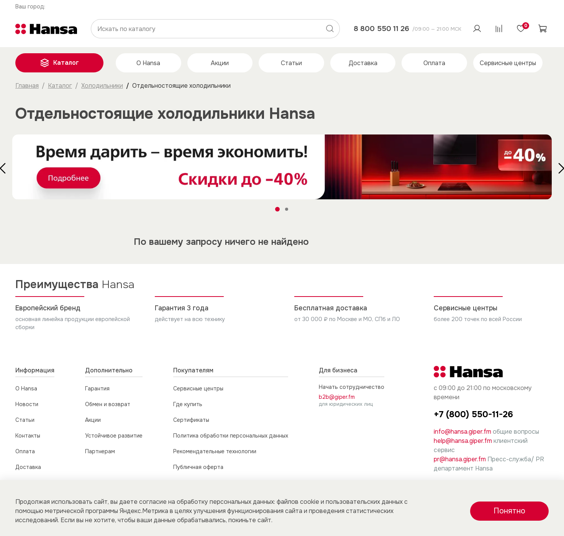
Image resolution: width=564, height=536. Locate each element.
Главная (27, 86)
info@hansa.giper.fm (462, 432)
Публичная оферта (198, 467)
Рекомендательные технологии (214, 451)
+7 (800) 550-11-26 (473, 414)
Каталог (59, 62)
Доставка (363, 63)
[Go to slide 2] (286, 209)
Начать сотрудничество (351, 387)
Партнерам (100, 451)
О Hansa (148, 63)
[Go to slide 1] (277, 209)
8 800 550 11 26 (381, 28)
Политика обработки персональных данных (230, 435)
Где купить (187, 404)
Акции (220, 63)
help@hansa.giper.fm (463, 441)
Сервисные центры (508, 63)
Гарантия (97, 388)
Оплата (434, 63)
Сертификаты (191, 419)
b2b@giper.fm (337, 396)
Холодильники (102, 86)
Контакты (27, 435)
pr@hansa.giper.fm (460, 459)
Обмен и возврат (107, 404)
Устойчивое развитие (114, 435)
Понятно (509, 511)
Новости (26, 404)
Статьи (291, 63)
